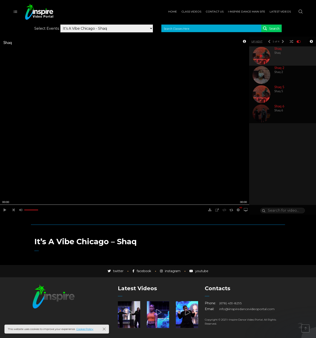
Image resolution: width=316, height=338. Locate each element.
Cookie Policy (84, 329)
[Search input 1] (211, 28)
